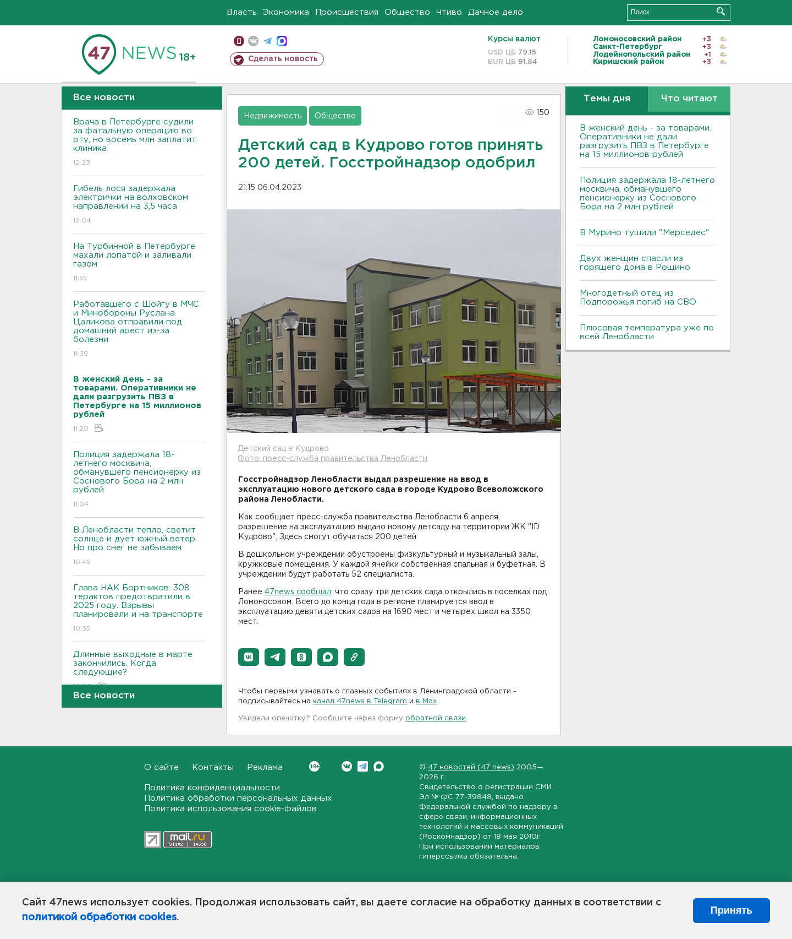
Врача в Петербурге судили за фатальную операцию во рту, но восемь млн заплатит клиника (139, 142)
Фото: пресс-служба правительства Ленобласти (332, 458)
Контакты (213, 767)
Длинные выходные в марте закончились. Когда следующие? (139, 671)
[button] (248, 657)
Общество (407, 12)
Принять (731, 910)
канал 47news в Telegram (360, 701)
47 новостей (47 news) (471, 767)
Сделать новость (283, 59)
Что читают (689, 99)
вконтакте (253, 41)
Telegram (363, 766)
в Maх (426, 701)
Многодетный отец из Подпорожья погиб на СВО (638, 298)
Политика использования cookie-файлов (230, 808)
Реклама (265, 767)
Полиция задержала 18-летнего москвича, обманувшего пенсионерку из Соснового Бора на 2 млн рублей (139, 480)
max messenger (282, 41)
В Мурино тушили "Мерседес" (645, 232)
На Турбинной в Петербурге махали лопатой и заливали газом (139, 263)
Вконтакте (314, 766)
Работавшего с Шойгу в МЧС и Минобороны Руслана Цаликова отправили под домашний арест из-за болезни (139, 330)
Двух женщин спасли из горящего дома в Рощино (635, 263)
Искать (721, 11)
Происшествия (346, 12)
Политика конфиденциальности (212, 787)
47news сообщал (298, 592)
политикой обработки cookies (99, 917)
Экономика (286, 12)
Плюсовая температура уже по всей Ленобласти (647, 332)
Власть (242, 12)
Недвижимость (272, 116)
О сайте (161, 767)
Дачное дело (495, 12)
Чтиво (449, 12)
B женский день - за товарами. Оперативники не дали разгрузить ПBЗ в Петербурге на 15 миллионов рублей (645, 141)
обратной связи (435, 718)
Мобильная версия (239, 41)
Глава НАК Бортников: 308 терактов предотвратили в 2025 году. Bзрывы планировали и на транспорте (139, 608)
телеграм (267, 41)
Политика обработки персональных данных (238, 798)
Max (378, 766)
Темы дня (607, 99)
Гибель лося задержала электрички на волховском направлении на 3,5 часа (139, 205)
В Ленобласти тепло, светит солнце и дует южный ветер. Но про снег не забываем (139, 547)
